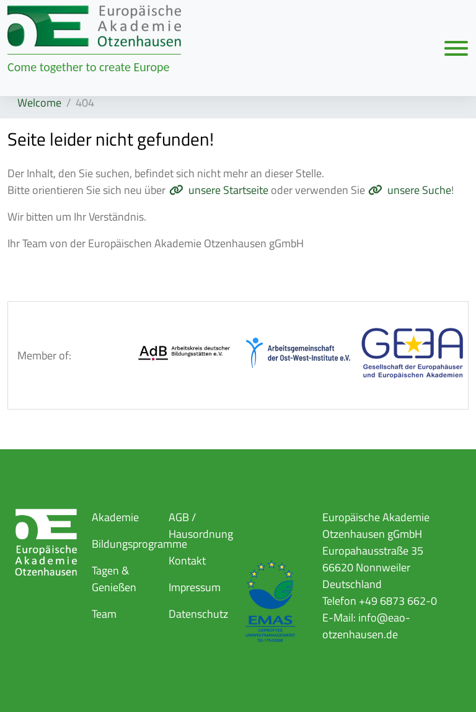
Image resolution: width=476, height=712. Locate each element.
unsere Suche (419, 190)
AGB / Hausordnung (201, 525)
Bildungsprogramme (139, 543)
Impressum (195, 587)
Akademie (115, 517)
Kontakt (187, 560)
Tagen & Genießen (114, 579)
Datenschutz (198, 613)
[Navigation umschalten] (456, 47)
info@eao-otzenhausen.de (366, 626)
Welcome (39, 102)
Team (104, 613)
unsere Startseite (228, 190)
